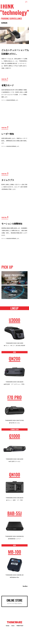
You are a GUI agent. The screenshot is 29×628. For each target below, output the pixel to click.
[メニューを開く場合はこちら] (26, 2)
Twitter (13, 625)
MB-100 (14, 552)
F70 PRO (14, 397)
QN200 (14, 359)
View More (25, 586)
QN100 (14, 475)
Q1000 (14, 436)
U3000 (14, 320)
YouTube (7, 625)
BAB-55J (14, 513)
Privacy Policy (20, 625)
